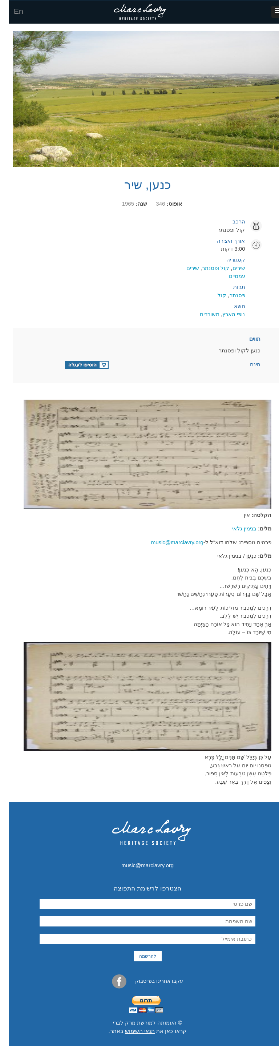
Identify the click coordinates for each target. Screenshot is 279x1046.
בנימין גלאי (235, 528)
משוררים (200, 314)
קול (213, 295)
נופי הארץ (224, 314)
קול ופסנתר (206, 268)
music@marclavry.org (168, 542)
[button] (269, 12)
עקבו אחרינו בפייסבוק (138, 981)
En (9, 11)
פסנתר (228, 295)
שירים (229, 268)
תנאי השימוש (131, 1031)
